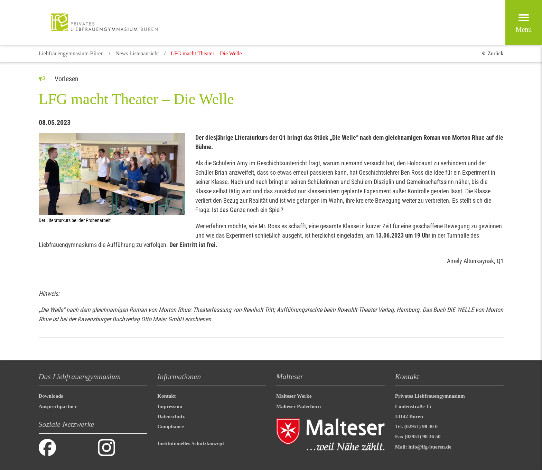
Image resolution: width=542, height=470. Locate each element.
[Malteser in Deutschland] (104, 22)
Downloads (51, 396)
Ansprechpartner (58, 406)
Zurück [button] (495, 53)
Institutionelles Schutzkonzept (190, 443)
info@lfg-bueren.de (430, 447)
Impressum (169, 406)
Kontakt (166, 396)
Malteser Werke (293, 396)
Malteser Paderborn (298, 406)
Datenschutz (171, 416)
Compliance (170, 426)
